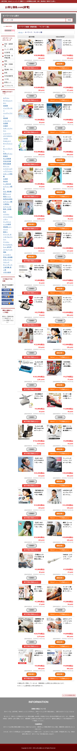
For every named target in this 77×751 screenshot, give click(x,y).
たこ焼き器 (7, 184)
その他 (6, 79)
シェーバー (7, 133)
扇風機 (5, 105)
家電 (5, 73)
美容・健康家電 (8, 45)
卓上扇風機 (7, 158)
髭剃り (5, 232)
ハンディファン (7, 114)
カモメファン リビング (7, 261)
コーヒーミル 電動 (7, 251)
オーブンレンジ (7, 145)
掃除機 (5, 118)
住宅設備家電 (8, 76)
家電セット (7, 82)
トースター (7, 255)
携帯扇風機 (7, 164)
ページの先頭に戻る (70, 695)
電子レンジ (7, 194)
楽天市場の (32, 68)
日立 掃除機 (7, 191)
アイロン (6, 242)
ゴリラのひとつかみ (7, 137)
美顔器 (5, 181)
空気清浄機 (7, 161)
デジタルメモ (8, 85)
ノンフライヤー (7, 109)
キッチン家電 (8, 49)
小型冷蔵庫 (7, 272)
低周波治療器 (7, 199)
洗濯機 (5, 123)
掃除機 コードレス (7, 228)
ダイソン (6, 166)
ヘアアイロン (7, 171)
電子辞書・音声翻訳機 (8, 57)
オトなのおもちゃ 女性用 (7, 246)
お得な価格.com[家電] (17, 7)
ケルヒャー (7, 141)
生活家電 (7, 52)
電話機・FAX (8, 69)
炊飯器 (5, 156)
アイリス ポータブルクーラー (7, 237)
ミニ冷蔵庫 (7, 224)
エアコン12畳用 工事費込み (7, 209)
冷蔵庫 (5, 126)
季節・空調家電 (8, 65)
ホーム (20, 32)
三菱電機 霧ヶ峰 (7, 269)
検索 (69, 20)
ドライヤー (7, 121)
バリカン (6, 214)
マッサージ (7, 222)
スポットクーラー (7, 130)
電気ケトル (7, 196)
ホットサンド (7, 265)
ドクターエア (7, 169)
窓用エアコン (7, 153)
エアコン (6, 98)
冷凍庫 (5, 179)
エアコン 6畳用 (7, 188)
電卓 (5, 61)
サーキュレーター (7, 102)
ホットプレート (7, 150)
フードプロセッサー (7, 218)
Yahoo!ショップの (60, 68)
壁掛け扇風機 (7, 257)
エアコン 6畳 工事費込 (7, 203)
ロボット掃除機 (7, 175)
